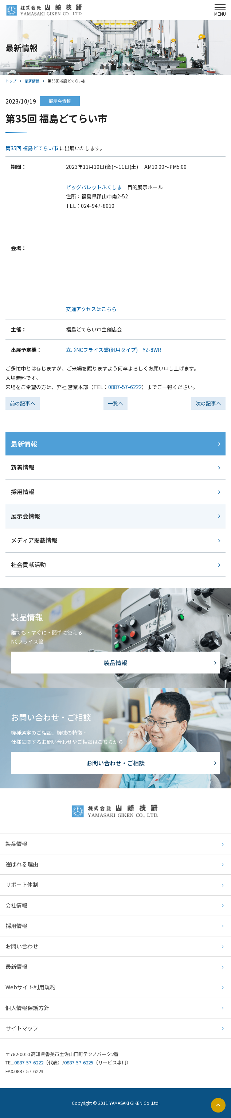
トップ (10, 81)
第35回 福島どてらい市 (31, 148)
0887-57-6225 (78, 1062)
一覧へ (115, 403)
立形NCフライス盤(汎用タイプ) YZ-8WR (113, 349)
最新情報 (32, 81)
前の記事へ (22, 403)
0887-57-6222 (125, 387)
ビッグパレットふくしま (94, 187)
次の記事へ (208, 403)
